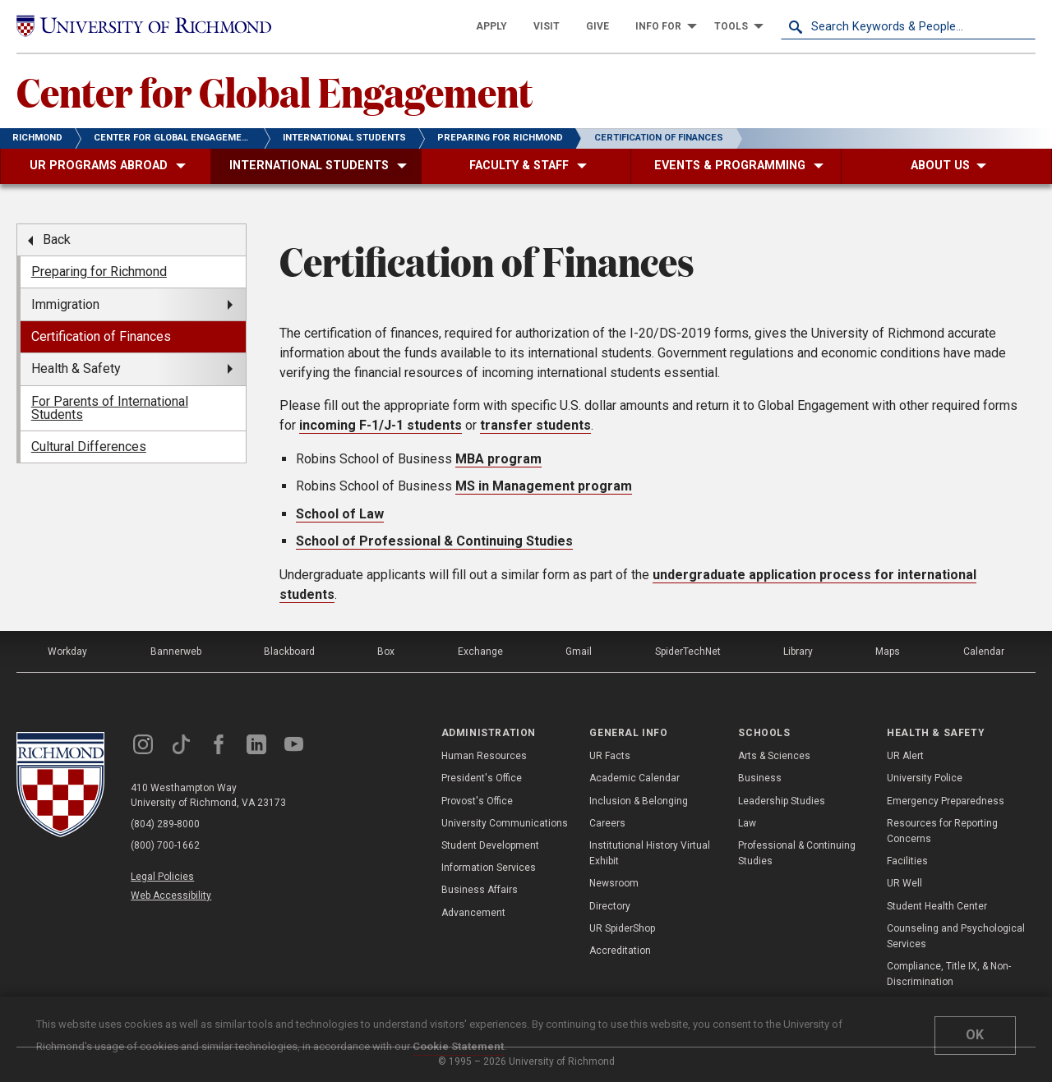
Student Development (490, 845)
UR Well (904, 883)
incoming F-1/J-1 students (380, 425)
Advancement (473, 913)
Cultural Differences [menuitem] (88, 446)
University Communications (504, 823)
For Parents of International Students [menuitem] (109, 408)
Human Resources (484, 756)
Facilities (907, 861)
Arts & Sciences (774, 756)
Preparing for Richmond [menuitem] (99, 271)
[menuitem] (491, 26)
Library (798, 651)
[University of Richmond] (143, 26)
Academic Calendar (634, 778)
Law (747, 823)
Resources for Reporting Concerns (942, 831)
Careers (607, 823)
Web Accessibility (171, 895)
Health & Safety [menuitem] (76, 368)
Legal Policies (162, 876)
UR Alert (905, 756)
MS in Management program (543, 486)
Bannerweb (175, 651)
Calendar (983, 651)
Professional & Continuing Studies (797, 853)
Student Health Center (937, 906)
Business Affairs (479, 890)
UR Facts (609, 756)
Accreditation (620, 950)
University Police (924, 778)
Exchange (480, 651)
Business (760, 778)
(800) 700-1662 (165, 845)
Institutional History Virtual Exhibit (649, 853)
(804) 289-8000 (165, 824)
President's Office (481, 778)
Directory (609, 906)
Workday (67, 651)
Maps (887, 651)
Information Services (488, 867)
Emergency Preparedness (945, 801)
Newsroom (614, 883)
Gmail (578, 651)
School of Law (340, 514)
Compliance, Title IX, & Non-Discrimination (949, 974)
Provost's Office (477, 801)
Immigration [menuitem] (65, 304)
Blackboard (289, 651)
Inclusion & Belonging (638, 801)
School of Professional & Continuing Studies (434, 541)
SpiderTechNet (688, 651)
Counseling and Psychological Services (956, 936)
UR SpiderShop (622, 928)
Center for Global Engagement (274, 91)
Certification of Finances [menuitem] (101, 336)
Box (385, 651)
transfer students (535, 425)
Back (57, 239)
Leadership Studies (781, 801)
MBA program (498, 459)
